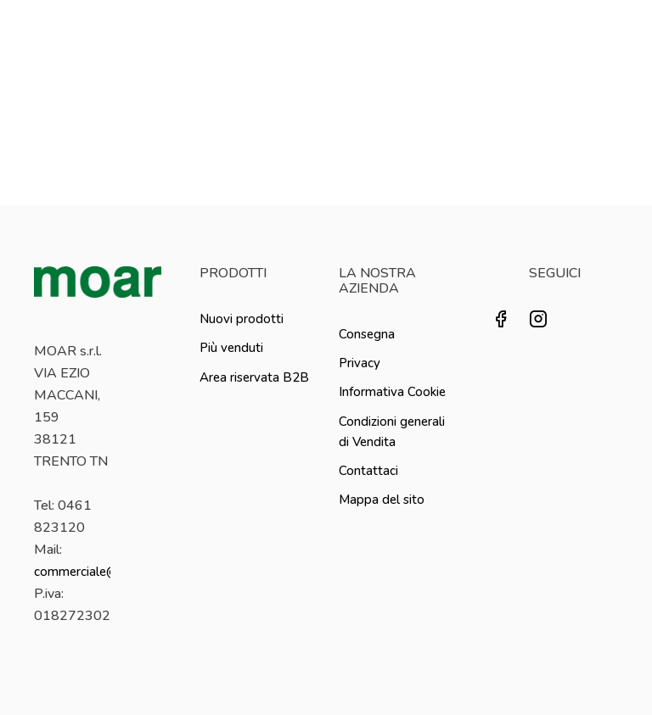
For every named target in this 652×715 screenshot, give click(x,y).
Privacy (359, 363)
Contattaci (368, 470)
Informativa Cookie (392, 391)
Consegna (367, 334)
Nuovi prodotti (242, 318)
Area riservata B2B (254, 377)
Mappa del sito (381, 499)
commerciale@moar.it (96, 571)
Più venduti (231, 347)
